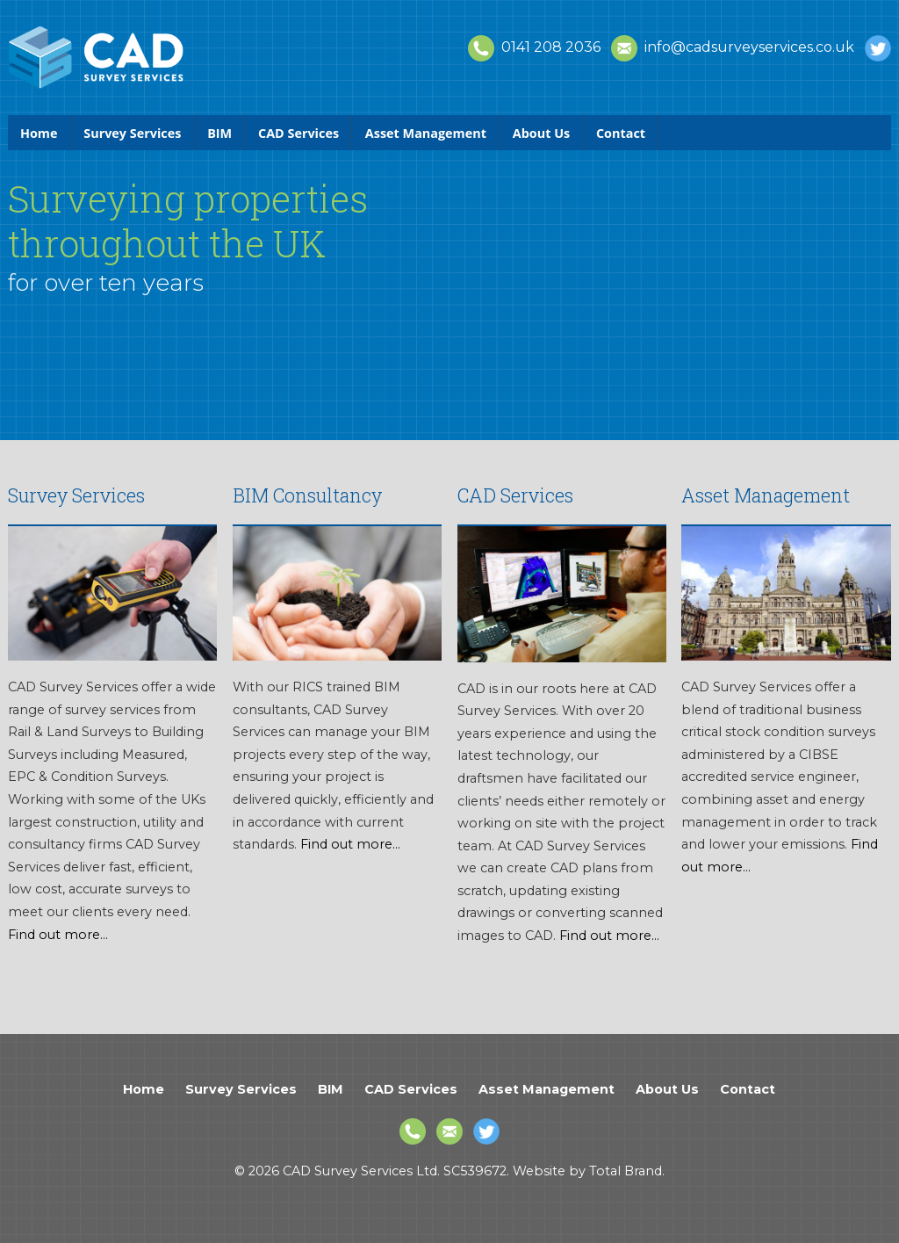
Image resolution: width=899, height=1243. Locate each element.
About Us (541, 133)
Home (39, 133)
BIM (219, 133)
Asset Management (425, 133)
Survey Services (132, 133)
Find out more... (58, 935)
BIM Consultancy (307, 495)
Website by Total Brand (587, 1171)
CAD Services (298, 133)
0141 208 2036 (534, 47)
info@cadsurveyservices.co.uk (732, 47)
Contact (620, 133)
